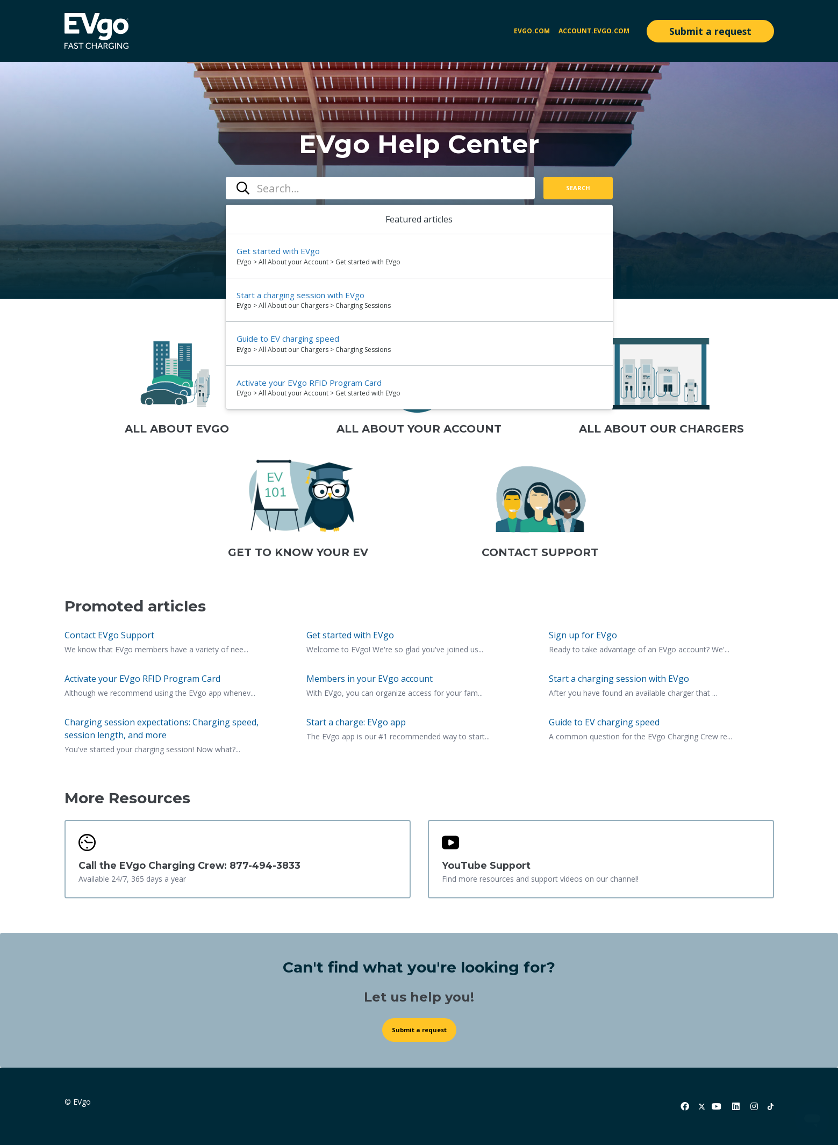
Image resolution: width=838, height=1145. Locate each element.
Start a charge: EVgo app (356, 722)
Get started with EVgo (350, 635)
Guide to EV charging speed (604, 722)
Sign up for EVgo (583, 635)
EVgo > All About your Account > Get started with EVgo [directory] (318, 262)
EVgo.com (532, 30)
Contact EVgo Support (109, 635)
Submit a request (710, 31)
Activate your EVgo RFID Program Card (142, 679)
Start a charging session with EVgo (619, 679)
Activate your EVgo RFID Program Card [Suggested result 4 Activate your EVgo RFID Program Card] (309, 382)
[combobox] (380, 188)
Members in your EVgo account (369, 679)
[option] (419, 256)
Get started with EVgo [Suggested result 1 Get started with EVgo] (278, 251)
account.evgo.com (593, 30)
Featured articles (419, 219)
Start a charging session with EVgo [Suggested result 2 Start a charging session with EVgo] (300, 295)
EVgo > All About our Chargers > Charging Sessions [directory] (314, 305)
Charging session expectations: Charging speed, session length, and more (162, 728)
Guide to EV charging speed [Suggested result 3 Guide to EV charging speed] (288, 338)
